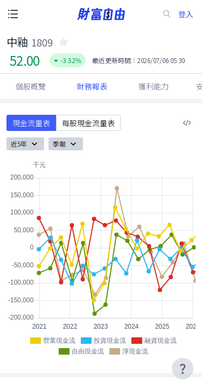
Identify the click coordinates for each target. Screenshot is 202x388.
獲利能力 (153, 86)
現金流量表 (31, 122)
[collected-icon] (63, 42)
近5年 (25, 143)
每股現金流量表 (88, 122)
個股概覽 (31, 86)
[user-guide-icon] (182, 368)
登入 (186, 14)
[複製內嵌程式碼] (187, 122)
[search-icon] (167, 14)
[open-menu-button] (12, 14)
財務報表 (92, 86)
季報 (65, 143)
